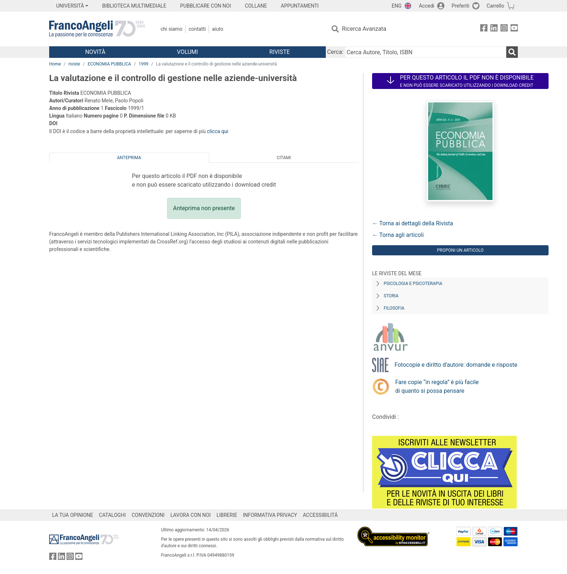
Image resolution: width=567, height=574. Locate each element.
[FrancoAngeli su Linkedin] (494, 29)
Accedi (426, 6)
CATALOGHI (112, 515)
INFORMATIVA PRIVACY (270, 515)
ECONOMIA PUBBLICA (109, 64)
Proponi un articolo (460, 250)
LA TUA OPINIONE (72, 515)
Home (55, 64)
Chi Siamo (171, 29)
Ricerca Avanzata (364, 28)
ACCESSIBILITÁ (320, 515)
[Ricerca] (512, 52)
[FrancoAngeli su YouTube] (514, 29)
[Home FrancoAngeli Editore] (97, 29)
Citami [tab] (284, 157)
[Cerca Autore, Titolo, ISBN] (425, 52)
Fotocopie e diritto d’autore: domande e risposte (456, 364)
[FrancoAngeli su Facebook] (483, 29)
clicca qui (217, 131)
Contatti (197, 29)
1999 (143, 64)
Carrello (495, 6)
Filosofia (394, 308)
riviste (74, 64)
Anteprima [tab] (129, 157)
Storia (391, 295)
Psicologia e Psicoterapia (413, 283)
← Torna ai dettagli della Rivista (412, 223)
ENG (396, 6)
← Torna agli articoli (398, 234)
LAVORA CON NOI (190, 515)
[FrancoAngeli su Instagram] (504, 29)
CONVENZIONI (148, 515)
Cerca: (335, 51)
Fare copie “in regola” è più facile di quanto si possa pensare (437, 386)
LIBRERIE (227, 515)
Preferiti (460, 6)
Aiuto (217, 29)
